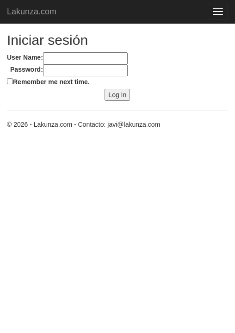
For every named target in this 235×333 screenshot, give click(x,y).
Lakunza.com (31, 11)
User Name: (25, 57)
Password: (26, 69)
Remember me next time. (51, 82)
